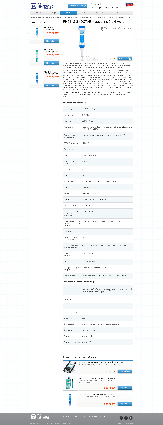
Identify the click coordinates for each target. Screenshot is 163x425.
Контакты (103, 416)
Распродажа (92, 416)
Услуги (82, 416)
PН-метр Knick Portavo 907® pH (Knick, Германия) (101, 362)
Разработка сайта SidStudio (125, 423)
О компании (66, 416)
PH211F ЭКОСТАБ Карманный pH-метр (96, 394)
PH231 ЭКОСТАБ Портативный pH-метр (97, 378)
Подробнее (51, 41)
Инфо (75, 416)
